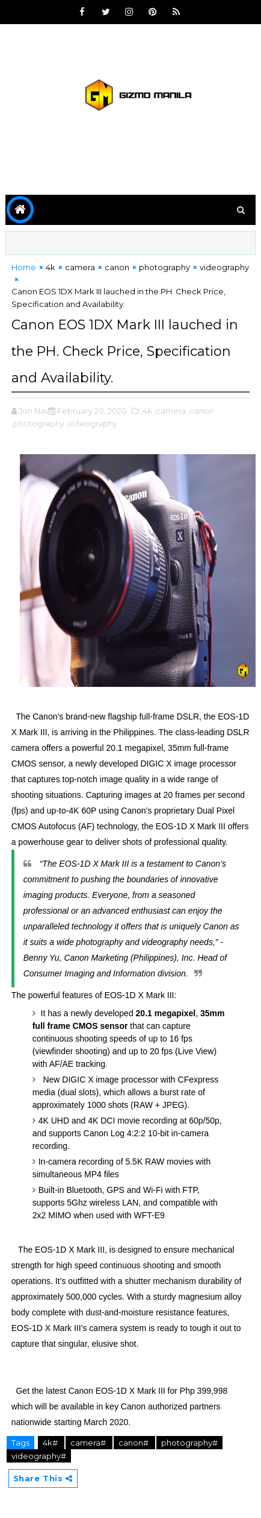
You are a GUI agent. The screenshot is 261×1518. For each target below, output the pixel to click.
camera (80, 267)
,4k (146, 411)
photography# (189, 1442)
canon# (134, 1442)
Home (23, 267)
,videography (91, 423)
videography (224, 267)
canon (117, 267)
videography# (38, 1456)
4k (50, 267)
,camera (170, 411)
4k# (51, 1442)
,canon (201, 411)
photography (164, 267)
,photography (37, 423)
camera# (89, 1442)
